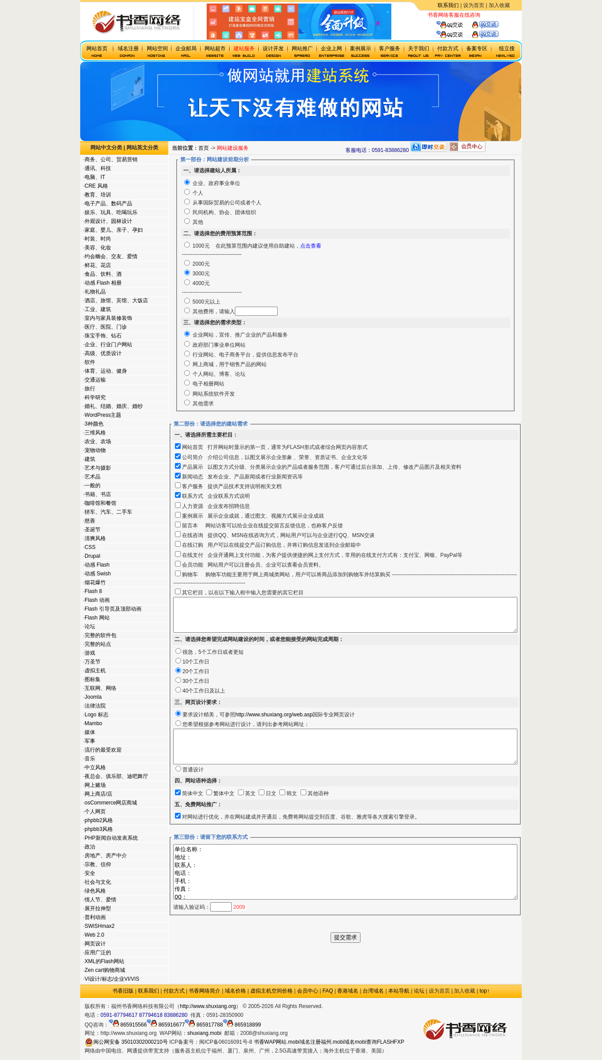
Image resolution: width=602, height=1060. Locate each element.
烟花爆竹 (94, 582)
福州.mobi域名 (338, 1042)
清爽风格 (94, 538)
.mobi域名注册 (303, 1042)
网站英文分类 (142, 148)
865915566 (128, 1025)
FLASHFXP (390, 1042)
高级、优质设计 (102, 353)
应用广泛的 (97, 952)
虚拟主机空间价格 (271, 991)
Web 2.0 (94, 935)
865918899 (242, 1025)
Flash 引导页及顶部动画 (112, 609)
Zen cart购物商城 (104, 970)
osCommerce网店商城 (110, 803)
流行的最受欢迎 (102, 750)
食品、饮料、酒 (102, 274)
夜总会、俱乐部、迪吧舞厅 (116, 776)
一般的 (92, 485)
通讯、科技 (97, 168)
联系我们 (448, 5)
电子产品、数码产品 (108, 203)
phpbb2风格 (98, 820)
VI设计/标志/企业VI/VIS (111, 979)
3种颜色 (93, 424)
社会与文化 (97, 882)
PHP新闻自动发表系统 (110, 838)
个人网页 (94, 811)
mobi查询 (366, 1042)
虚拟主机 (491, 15)
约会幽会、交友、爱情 (110, 256)
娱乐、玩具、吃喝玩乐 (110, 212)
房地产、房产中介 (105, 855)
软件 (89, 362)
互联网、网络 (100, 688)
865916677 (166, 1025)
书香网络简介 (204, 991)
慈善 (89, 521)
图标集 (92, 679)
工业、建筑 (97, 309)
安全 (89, 873)
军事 (89, 741)
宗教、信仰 (97, 864)
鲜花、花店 (97, 265)
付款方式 (174, 991)
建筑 (89, 459)
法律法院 (94, 706)
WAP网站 (275, 1042)
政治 (89, 847)
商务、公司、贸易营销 (110, 159)
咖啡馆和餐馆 (100, 503)
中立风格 (94, 767)
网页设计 (94, 944)
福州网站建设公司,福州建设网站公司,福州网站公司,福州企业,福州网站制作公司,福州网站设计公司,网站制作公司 (365, 952)
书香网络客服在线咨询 (453, 15)
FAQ (328, 991)
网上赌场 (94, 785)
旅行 (89, 388)
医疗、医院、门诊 (105, 327)
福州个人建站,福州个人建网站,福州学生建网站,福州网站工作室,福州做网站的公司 (365, 976)
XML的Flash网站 (104, 961)
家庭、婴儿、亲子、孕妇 (113, 230)
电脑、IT (94, 177)
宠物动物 (94, 450)
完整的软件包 (100, 635)
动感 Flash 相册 (102, 283)
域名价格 (235, 991)
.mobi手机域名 (362, 1006)
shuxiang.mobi (204, 1033)
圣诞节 (92, 529)
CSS (89, 547)
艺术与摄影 (97, 468)
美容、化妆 (97, 248)
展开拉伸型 (97, 908)
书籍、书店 (97, 494)
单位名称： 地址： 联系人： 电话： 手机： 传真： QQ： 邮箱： (365, 890)
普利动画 (94, 917)
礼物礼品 (94, 292)
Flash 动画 (96, 600)
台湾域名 (373, 991)
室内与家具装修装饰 (108, 318)
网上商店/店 (98, 794)
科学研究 (94, 397)
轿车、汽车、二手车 (108, 512)
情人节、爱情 (100, 900)
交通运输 (94, 380)
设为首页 (473, 5)
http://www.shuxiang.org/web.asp (273, 721)
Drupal (92, 556)
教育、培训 (97, 195)
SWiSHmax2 (99, 926)
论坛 (89, 626)
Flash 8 (92, 591)
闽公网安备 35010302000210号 (126, 1042)
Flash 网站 (96, 618)
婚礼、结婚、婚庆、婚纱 (113, 406)
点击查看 (330, 246)
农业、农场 (97, 441)
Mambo (93, 723)
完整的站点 (97, 644)
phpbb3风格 (98, 829)
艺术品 (92, 477)
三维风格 (94, 433)
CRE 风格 (96, 186)
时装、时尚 (97, 239)
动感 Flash (96, 565)
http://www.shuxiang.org (208, 1006)
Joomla (92, 697)
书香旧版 (123, 991)
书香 (259, 1042)
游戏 (89, 653)
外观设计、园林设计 (108, 221)
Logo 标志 (96, 715)
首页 (224, 148)
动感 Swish (97, 574)
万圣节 (92, 662)
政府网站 (333, 1006)
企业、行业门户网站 (108, 344)
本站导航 (398, 991)
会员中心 (307, 991)
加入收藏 (499, 5)
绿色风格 (94, 891)
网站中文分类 (106, 148)
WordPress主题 (102, 415)
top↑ (484, 991)
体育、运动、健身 (105, 371)
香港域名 (347, 991)
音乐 (89, 759)
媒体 (89, 732)
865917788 (204, 1025)
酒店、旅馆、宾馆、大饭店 (116, 300)
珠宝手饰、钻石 (102, 336)
